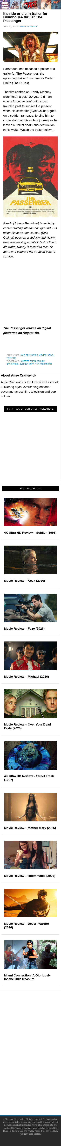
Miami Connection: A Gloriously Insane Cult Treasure (27, 977)
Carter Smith (28, 361)
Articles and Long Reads (37, 1026)
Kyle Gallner (27, 364)
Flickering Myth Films (36, 1077)
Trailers (11, 358)
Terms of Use (17, 1131)
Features (37, 1022)
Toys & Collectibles (37, 1071)
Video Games (37, 1065)
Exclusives (37, 1038)
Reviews (37, 1016)
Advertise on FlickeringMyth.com (37, 1093)
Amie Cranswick (29, 355)
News (50, 355)
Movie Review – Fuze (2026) (24, 628)
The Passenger (43, 364)
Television (37, 1054)
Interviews (37, 1032)
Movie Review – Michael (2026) (26, 676)
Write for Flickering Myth (37, 1098)
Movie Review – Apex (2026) (24, 580)
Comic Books (37, 1059)
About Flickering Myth (37, 1087)
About (37, 1082)
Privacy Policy (34, 1131)
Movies (43, 355)
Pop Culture (37, 1043)
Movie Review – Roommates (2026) (29, 875)
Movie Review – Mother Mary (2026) (30, 828)
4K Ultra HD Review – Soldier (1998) (30, 532)
